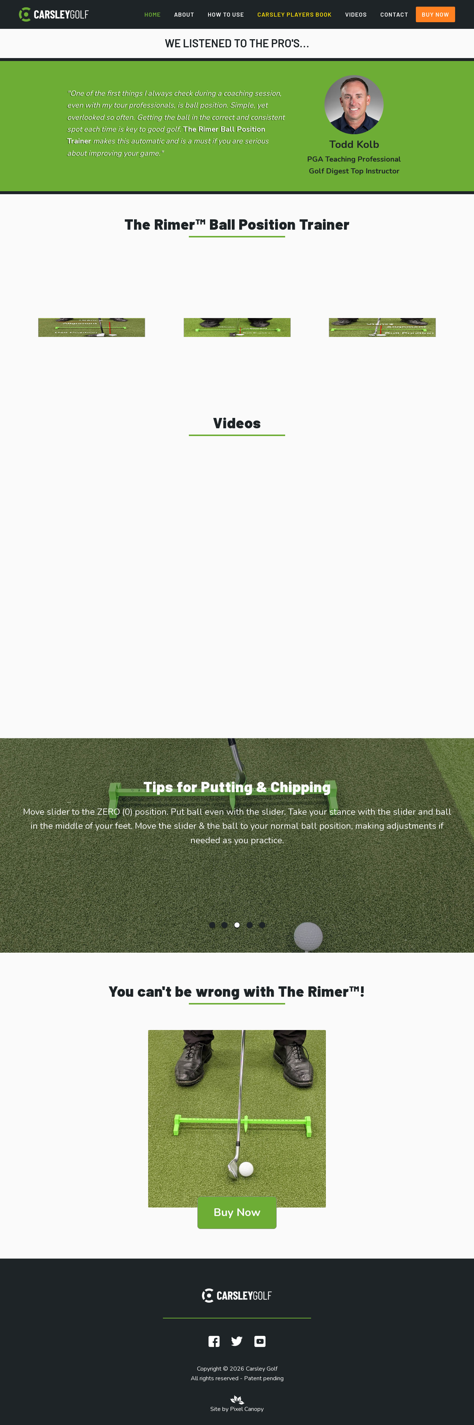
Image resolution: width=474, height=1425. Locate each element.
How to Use (226, 14)
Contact (394, 14)
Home (152, 14)
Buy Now (435, 14)
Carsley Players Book (294, 14)
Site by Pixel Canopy (237, 1409)
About (184, 14)
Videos (356, 14)
